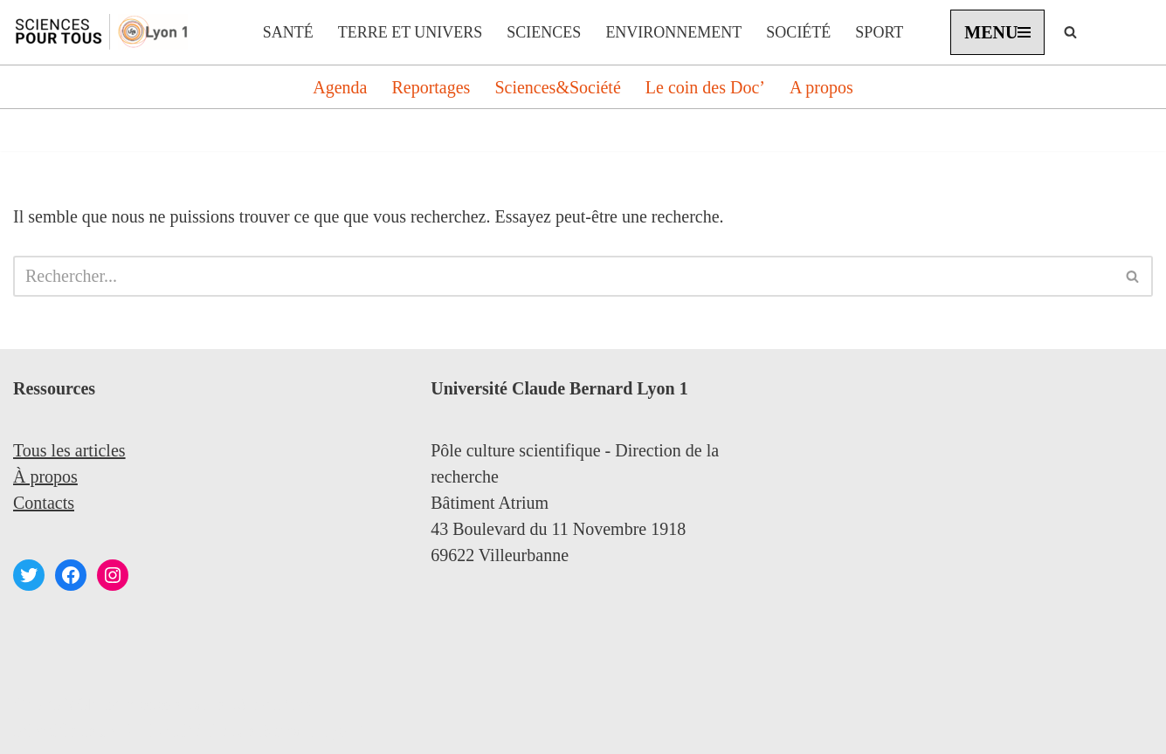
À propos (45, 476)
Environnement (673, 32)
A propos (821, 87)
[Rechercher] (1070, 31)
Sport (879, 32)
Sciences (544, 32)
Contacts (43, 502)
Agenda (340, 87)
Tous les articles (69, 450)
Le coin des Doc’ (705, 87)
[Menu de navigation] (997, 32)
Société (798, 32)
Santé (288, 32)
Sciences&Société (557, 87)
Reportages (430, 87)
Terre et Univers (410, 32)
